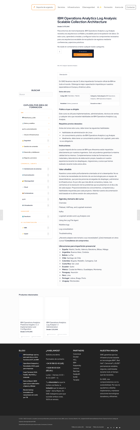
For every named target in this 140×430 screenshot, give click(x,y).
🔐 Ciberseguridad (35, 181)
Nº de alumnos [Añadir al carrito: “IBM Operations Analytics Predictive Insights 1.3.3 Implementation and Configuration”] (25, 337)
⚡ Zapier (35, 233)
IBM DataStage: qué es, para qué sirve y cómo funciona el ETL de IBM (31, 357)
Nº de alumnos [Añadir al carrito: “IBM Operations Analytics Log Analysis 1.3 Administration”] (51, 335)
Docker (76, 357)
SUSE (75, 377)
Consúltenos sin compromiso (77, 241)
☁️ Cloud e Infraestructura (30, 135)
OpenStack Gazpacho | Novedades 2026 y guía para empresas (31, 366)
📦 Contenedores (35, 193)
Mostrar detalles (36, 337)
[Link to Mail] (119, 427)
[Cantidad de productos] (59, 52)
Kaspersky (77, 366)
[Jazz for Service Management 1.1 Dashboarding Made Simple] (138, 215)
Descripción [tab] (63, 75)
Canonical (77, 354)
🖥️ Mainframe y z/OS (28, 118)
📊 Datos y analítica (28, 123)
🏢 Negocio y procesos (29, 158)
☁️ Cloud (35, 187)
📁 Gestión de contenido (30, 146)
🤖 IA (35, 199)
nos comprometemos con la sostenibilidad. (109, 383)
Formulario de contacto (55, 359)
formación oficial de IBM (103, 81)
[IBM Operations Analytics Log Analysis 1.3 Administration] (1, 215)
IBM (74, 363)
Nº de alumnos (83, 51)
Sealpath (76, 375)
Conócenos (44, 425)
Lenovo (76, 369)
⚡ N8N (35, 227)
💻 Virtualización (35, 205)
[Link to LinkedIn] (108, 427)
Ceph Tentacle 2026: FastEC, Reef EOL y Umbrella (30, 375)
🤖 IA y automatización (29, 129)
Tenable (76, 380)
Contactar (49, 425)
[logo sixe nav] (12, 7)
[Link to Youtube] (116, 427)
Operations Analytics (72, 65)
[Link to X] (110, 427)
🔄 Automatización (35, 175)
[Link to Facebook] (113, 427)
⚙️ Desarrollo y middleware (30, 152)
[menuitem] (43, 7)
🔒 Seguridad (35, 140)
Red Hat (76, 372)
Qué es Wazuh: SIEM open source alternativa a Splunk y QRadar (31, 383)
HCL (75, 360)
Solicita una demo (53, 355)
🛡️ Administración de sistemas (35, 169)
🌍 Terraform (35, 216)
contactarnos (72, 47)
